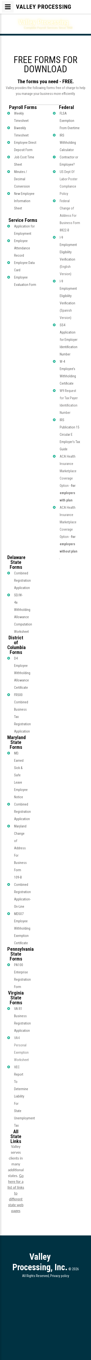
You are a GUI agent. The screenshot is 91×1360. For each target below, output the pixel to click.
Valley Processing (43, 22)
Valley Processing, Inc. (39, 1262)
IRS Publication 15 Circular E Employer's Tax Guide (70, 434)
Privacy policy (59, 1276)
